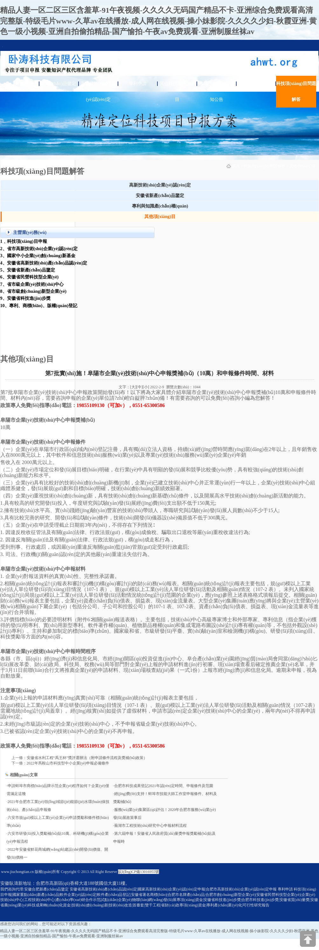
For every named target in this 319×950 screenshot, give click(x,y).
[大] (133, 387)
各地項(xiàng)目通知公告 (216, 91)
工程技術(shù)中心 (39, 899)
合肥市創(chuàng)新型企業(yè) (230, 894)
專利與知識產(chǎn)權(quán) (160, 206)
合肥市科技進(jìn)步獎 (260, 899)
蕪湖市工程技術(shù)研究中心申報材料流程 (150, 825)
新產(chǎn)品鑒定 (59, 83)
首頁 (19, 83)
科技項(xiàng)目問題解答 (296, 91)
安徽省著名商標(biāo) (149, 894)
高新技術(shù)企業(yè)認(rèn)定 (98, 91)
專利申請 (138, 83)
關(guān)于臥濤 (256, 83)
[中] (139, 387)
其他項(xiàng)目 (302, 166)
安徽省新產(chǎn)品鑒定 (160, 195)
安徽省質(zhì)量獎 (295, 899)
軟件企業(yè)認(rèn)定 (78, 894)
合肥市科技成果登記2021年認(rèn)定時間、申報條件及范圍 (163, 786)
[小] (146, 387)
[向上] (308, 939)
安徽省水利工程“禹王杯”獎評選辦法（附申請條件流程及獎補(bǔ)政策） (87, 758)
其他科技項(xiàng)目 (177, 91)
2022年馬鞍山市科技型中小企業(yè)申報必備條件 (68, 763)
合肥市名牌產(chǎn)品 (186, 894)
